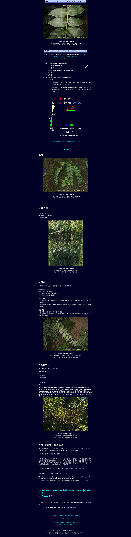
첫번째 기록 (53, 518)
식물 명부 (60, 516)
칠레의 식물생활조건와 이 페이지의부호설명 (65, 141)
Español (62, 56)
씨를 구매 (77, 516)
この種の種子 (65, 149)
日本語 (66, 58)
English (56, 56)
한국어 (60, 58)
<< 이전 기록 (61, 518)
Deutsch (68, 56)
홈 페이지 (53, 516)
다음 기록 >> (70, 518)
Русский (74, 56)
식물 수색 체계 (69, 516)
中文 (71, 58)
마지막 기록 (78, 518)
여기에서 (82, 480)
